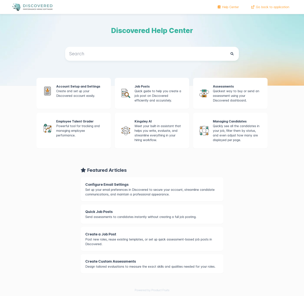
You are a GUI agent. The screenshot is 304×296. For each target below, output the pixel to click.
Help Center (228, 7)
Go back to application (270, 7)
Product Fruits (160, 290)
